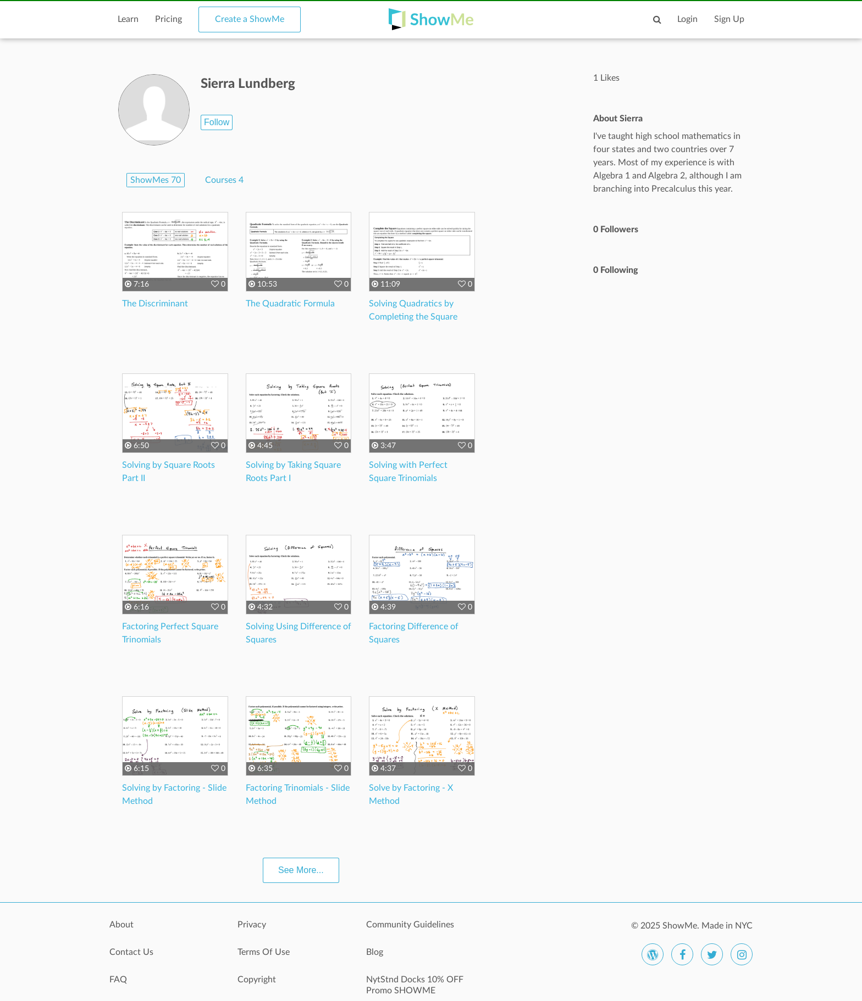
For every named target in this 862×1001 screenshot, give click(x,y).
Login (687, 19)
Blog (374, 952)
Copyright (256, 979)
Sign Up (729, 19)
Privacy (251, 924)
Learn (128, 19)
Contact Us (131, 952)
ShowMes (155, 180)
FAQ (118, 979)
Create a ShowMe (249, 19)
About (121, 924)
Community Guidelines (410, 924)
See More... (301, 870)
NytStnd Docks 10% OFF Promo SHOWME (414, 985)
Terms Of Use (263, 952)
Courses (224, 180)
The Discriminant (155, 303)
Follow (216, 122)
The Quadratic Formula (290, 303)
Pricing (168, 19)
